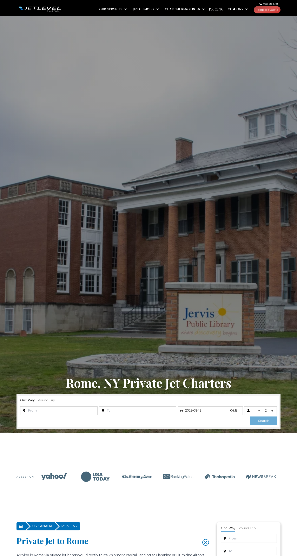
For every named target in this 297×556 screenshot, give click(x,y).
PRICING (213, 10)
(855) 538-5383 (270, 3)
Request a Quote (265, 10)
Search (263, 422)
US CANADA (42, 527)
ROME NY (69, 527)
